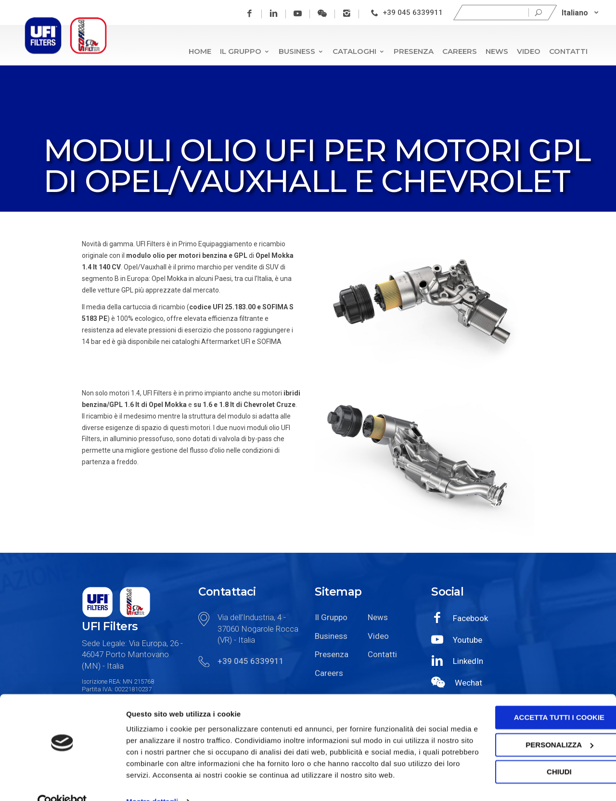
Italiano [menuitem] (575, 12)
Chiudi (535, 741)
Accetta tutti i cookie (535, 686)
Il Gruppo (245, 51)
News (497, 51)
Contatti (568, 51)
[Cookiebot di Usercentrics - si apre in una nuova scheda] (62, 782)
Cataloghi (359, 51)
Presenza (414, 51)
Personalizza (536, 713)
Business (301, 51)
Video (528, 51)
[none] (580, 12)
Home (200, 51)
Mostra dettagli (152, 782)
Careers (459, 51)
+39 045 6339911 (413, 12)
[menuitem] (580, 12)
